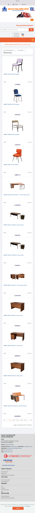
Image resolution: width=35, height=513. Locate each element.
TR (16, 1)
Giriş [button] (24, 4)
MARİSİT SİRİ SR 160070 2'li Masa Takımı (13, 315)
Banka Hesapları (4, 471)
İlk (4, 420)
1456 (14, 420)
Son (31, 420)
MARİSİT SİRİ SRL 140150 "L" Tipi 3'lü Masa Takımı (15, 285)
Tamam (18, 508)
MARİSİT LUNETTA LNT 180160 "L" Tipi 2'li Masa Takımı (16, 194)
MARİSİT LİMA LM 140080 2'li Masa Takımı (13, 225)
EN (18, 1)
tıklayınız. (28, 506)
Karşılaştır (15, 34)
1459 (25, 420)
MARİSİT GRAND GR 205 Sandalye (11, 134)
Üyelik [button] (16, 4)
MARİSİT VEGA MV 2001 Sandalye (11, 74)
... (6, 420)
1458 (21, 420)
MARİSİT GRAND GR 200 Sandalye (11, 104)
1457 (17, 420)
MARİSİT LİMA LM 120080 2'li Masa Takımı (13, 255)
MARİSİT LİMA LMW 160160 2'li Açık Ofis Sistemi (15, 405)
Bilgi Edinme (3, 473)
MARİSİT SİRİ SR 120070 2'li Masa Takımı (13, 375)
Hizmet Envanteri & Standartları (7, 475)
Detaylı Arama (15, 36)
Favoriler (15, 33)
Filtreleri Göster (7, 52)
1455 (10, 420)
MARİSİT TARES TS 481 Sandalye (11, 164)
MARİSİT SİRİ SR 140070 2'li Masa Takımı (13, 345)
